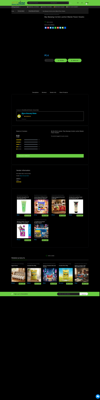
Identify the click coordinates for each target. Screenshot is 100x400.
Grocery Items (21, 11)
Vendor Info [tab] (53, 233)
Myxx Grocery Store (24, 316)
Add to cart (75, 60)
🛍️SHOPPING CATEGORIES (46, 6)
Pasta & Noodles (61, 336)
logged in (59, 277)
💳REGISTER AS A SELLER (59, 6)
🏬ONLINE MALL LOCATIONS (33, 6)
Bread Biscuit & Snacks (34, 11)
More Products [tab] (64, 233)
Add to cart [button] (27, 356)
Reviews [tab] (44, 233)
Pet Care (24, 360)
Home (12, 11)
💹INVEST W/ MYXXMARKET (72, 6)
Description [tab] (35, 233)
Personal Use (25, 336)
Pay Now (62, 60)
